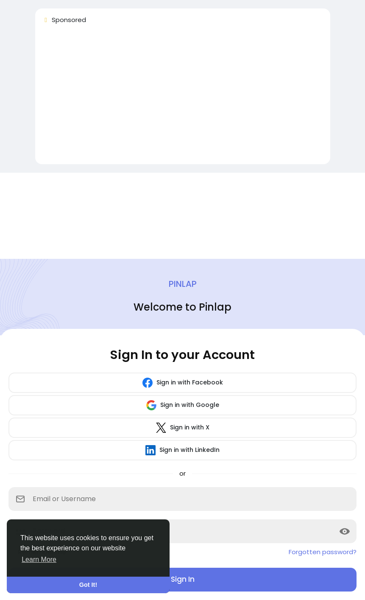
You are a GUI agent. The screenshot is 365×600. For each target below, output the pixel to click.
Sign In (183, 579)
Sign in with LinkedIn (182, 450)
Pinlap (183, 284)
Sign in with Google (182, 405)
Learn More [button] (39, 559)
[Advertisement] (182, 98)
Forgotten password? (323, 551)
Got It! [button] (88, 584)
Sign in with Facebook (182, 383)
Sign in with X (182, 428)
